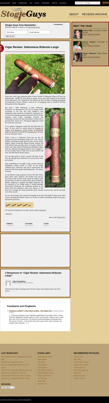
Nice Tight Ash (42, 378)
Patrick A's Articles (94, 34)
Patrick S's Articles (94, 46)
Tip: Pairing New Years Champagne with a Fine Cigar (16, 358)
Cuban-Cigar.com (79, 367)
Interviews (45, 3)
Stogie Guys (61, 217)
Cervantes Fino (32, 132)
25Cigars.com (78, 357)
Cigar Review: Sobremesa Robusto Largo (32, 47)
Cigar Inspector (42, 367)
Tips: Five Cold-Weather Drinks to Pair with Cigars (15, 366)
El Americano (38, 130)
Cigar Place (77, 359)
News (14, 3)
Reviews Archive (94, 14)
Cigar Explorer (42, 365)
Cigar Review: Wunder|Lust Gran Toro (13, 373)
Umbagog (43, 102)
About (74, 14)
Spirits (37, 3)
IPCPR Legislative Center (45, 373)
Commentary (22, 3)
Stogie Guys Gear (79, 375)
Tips (31, 3)
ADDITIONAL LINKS (44, 357)
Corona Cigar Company (81, 362)
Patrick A (9, 214)
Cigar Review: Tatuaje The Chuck (12, 362)
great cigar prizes (34, 27)
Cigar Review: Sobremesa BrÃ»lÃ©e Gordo (15, 378)
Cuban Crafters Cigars (81, 365)
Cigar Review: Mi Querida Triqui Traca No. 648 (16, 370)
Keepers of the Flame (44, 375)
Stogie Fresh (41, 381)
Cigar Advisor (41, 359)
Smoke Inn (77, 373)
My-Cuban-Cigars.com (81, 370)
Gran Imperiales (16, 130)
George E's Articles (94, 57)
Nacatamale (61, 100)
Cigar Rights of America (45, 370)
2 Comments (10, 225)
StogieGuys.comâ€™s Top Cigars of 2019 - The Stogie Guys (30, 311)
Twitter (54, 3)
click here (42, 210)
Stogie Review (42, 384)
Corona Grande (27, 130)
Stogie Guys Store (79, 378)
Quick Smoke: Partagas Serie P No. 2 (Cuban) (15, 375)
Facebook (62, 3)
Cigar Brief (41, 362)
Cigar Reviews (5, 3)
